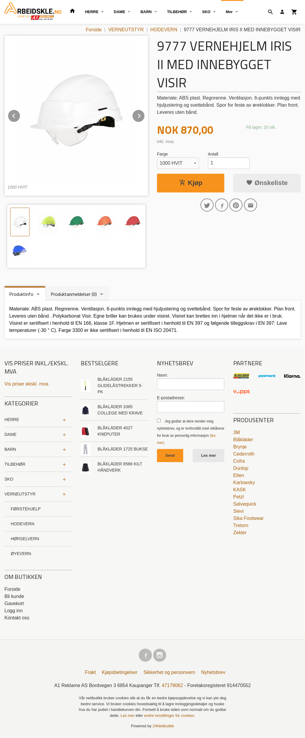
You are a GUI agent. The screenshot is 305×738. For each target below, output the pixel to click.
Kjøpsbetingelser (119, 672)
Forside (94, 29)
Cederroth (243, 453)
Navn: (162, 375)
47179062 (172, 685)
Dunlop (240, 468)
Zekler (239, 532)
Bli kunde (14, 596)
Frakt (90, 672)
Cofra (239, 461)
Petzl (238, 496)
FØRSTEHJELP (26, 508)
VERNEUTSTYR (19, 494)
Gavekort (14, 603)
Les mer (208, 455)
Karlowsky (244, 482)
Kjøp (191, 183)
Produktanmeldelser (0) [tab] (74, 294)
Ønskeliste (266, 183)
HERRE (92, 12)
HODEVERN (22, 523)
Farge (162, 154)
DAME (119, 12)
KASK (239, 489)
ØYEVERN (21, 553)
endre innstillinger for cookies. (169, 715)
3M (236, 432)
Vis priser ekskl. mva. (26, 383)
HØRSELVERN (25, 538)
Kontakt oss (16, 617)
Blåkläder (243, 439)
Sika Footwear (248, 518)
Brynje (240, 446)
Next (144, 115)
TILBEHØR (177, 12)
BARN (146, 12)
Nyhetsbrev (213, 672)
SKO (206, 12)
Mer (229, 12)
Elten (238, 475)
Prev (20, 115)
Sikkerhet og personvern (169, 672)
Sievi (238, 511)
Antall (213, 154)
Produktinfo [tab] (21, 294)
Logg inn (13, 610)
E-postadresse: (171, 397)
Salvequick (244, 503)
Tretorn (240, 525)
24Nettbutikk (163, 726)
